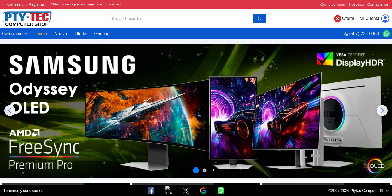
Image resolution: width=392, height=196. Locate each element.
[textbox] (181, 18)
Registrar (36, 4)
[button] (15, 34)
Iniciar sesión (14, 4)
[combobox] (187, 18)
